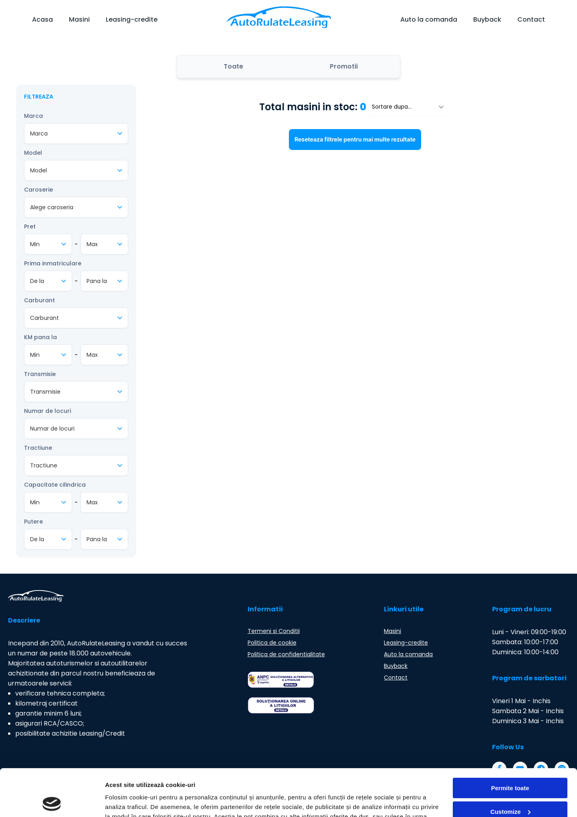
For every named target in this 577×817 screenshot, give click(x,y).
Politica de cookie (272, 643)
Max (92, 244)
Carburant (39, 300)
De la (37, 281)
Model (33, 153)
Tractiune (38, 448)
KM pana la (40, 337)
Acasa (42, 19)
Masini (79, 19)
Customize (510, 764)
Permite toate (510, 741)
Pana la (97, 281)
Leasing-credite (131, 19)
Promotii (344, 66)
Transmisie (40, 374)
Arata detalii (122, 801)
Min (35, 244)
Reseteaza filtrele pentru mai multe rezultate (355, 139)
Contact (531, 19)
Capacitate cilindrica (55, 485)
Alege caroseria (51, 207)
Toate (233, 66)
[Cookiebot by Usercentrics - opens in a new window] (52, 801)
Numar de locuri (47, 411)
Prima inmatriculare (52, 263)
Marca (33, 116)
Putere (33, 522)
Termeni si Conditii (274, 631)
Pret (30, 226)
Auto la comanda (428, 19)
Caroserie (38, 190)
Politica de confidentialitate (286, 654)
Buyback (487, 19)
